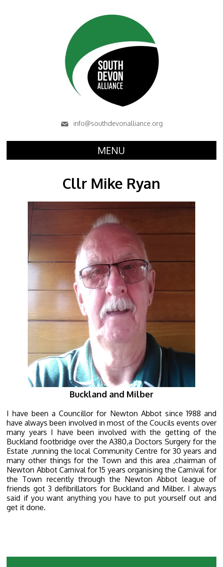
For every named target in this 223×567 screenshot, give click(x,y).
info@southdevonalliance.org (111, 123)
